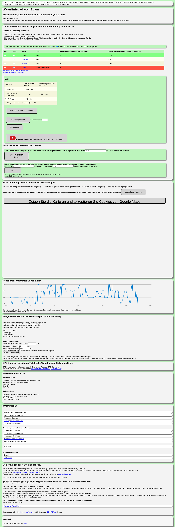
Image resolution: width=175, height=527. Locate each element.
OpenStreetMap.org (26, 512)
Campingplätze (91, 46)
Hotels (81, 46)
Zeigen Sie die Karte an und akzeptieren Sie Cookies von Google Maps (84, 201)
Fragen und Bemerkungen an (13, 523)
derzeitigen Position (133, 192)
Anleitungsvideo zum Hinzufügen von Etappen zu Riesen (36, 138)
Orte (54, 46)
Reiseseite (14, 127)
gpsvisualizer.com (64, 474)
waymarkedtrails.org (20, 472)
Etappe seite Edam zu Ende (21, 111)
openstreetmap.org (33, 472)
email (25, 523)
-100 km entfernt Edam (17, 156)
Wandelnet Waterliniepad (12, 506)
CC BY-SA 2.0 (52, 512)
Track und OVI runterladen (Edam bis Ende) (46, 369)
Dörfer (60, 46)
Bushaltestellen (70, 46)
